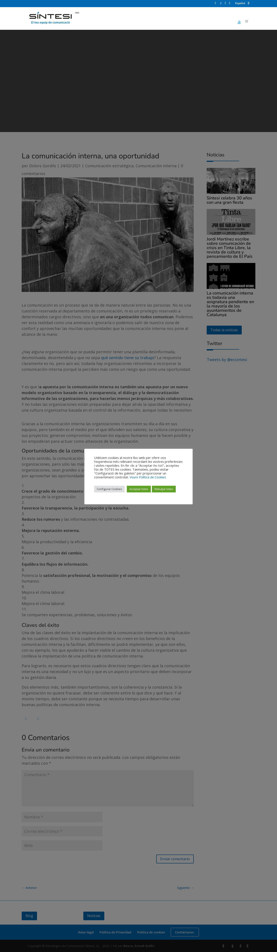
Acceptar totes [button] (138, 489)
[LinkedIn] (225, 4)
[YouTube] (229, 4)
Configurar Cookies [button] (109, 489)
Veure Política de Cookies (148, 477)
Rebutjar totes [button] (164, 489)
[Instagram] (221, 4)
